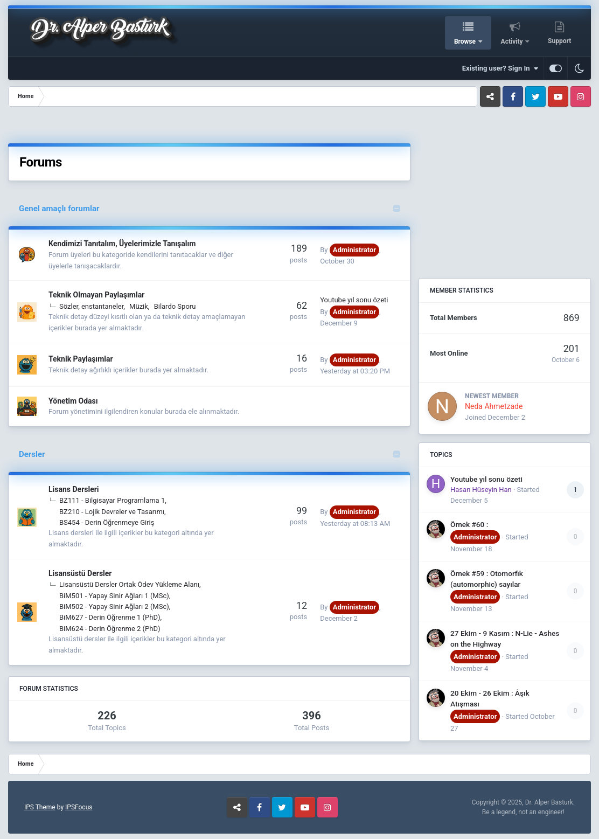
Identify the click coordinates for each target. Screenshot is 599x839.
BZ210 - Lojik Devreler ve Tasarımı (111, 512)
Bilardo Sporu (175, 306)
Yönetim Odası (73, 401)
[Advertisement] (284, 126)
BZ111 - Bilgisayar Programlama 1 (112, 500)
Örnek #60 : (469, 524)
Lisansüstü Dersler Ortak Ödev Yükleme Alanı (129, 584)
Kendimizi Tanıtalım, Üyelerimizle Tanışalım (122, 243)
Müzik (138, 306)
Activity (513, 41)
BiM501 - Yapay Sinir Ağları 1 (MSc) (114, 596)
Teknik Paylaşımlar (80, 359)
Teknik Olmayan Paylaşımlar (96, 294)
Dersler (32, 454)
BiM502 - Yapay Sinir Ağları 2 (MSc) (114, 606)
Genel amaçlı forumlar (59, 208)
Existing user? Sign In (500, 68)
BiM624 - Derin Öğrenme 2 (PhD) (109, 629)
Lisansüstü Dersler (80, 573)
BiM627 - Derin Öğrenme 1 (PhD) (109, 617)
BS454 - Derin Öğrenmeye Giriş (106, 522)
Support (559, 41)
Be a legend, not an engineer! (523, 812)
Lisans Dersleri (73, 489)
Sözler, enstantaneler (91, 306)
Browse (465, 41)
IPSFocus (78, 807)
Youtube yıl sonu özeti (354, 300)
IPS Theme (39, 807)
